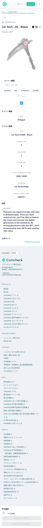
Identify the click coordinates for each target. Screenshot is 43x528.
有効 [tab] (7, 85)
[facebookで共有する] (36, 27)
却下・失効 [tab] (14, 85)
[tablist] (21, 85)
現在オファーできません (21, 524)
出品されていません (21, 518)
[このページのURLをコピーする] (40, 27)
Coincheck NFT (12, 12)
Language (6, 253)
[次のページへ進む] (25, 103)
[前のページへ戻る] (17, 103)
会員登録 (31, 4)
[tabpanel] (21, 96)
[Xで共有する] (33, 27)
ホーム (4, 12)
